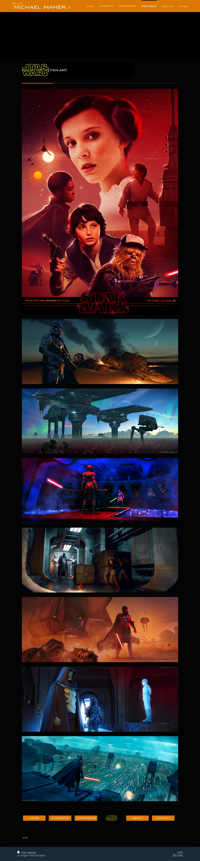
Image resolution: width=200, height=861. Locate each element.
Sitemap (32, 852)
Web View (178, 855)
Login (180, 852)
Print (21, 852)
